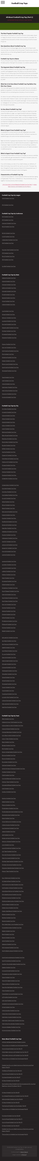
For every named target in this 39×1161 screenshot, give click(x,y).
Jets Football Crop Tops (7, 835)
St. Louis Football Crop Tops (8, 654)
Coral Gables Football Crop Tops (9, 495)
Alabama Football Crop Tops (9, 278)
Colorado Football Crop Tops (9, 291)
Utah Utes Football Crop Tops (9, 1000)
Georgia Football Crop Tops (8, 298)
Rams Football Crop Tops (8, 934)
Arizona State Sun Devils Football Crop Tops (12, 725)
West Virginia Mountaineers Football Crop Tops (13, 1024)
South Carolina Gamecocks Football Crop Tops (13, 957)
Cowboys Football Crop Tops (9, 792)
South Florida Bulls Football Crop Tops (11, 961)
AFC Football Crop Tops (7, 220)
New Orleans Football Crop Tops (10, 601)
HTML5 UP (24, 1154)
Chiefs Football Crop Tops (8, 775)
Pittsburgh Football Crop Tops (9, 624)
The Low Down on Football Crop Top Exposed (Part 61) (15, 1134)
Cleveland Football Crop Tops (9, 475)
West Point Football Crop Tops (9, 707)
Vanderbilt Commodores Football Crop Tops (12, 1004)
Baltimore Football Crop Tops (9, 432)
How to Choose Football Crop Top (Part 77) (12, 1119)
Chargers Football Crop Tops (9, 772)
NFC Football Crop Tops (7, 253)
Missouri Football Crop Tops (8, 344)
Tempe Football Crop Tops (8, 680)
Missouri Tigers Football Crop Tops (10, 871)
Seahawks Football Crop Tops (9, 944)
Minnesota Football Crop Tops (9, 334)
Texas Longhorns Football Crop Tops (10, 984)
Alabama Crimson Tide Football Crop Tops (12, 722)
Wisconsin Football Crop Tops (9, 394)
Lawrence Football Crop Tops (9, 561)
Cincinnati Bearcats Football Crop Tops (11, 778)
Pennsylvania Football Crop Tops (10, 364)
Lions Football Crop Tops (8, 845)
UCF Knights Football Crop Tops (9, 997)
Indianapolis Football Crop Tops (9, 538)
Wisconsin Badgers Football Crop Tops (11, 1027)
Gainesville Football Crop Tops (9, 525)
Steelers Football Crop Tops (8, 967)
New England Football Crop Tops (10, 598)
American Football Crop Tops (9, 223)
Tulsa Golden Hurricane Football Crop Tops (12, 994)
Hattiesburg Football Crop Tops (9, 531)
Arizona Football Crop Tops (8, 281)
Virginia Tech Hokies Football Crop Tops (11, 1014)
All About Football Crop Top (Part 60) (11, 1080)
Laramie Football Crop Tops (8, 555)
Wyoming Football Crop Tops (9, 397)
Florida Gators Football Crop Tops (10, 808)
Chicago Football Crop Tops (8, 465)
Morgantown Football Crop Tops (10, 588)
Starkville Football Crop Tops (9, 657)
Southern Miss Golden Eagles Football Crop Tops (13, 964)
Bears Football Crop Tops (8, 742)
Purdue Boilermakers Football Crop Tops (11, 927)
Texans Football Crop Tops (8, 977)
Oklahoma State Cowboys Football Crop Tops (13, 901)
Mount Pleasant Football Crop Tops (10, 591)
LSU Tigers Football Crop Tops (9, 851)
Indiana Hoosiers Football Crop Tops (10, 825)
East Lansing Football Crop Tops (9, 511)
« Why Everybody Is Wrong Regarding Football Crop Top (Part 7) (17, 184)
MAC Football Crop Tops (8, 243)
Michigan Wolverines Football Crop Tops (11, 864)
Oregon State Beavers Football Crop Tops (12, 911)
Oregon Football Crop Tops (8, 361)
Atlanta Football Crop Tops (8, 422)
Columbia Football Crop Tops (9, 488)
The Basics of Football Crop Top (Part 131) (12, 1070)
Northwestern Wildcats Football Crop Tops (12, 888)
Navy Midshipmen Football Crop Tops (11, 878)
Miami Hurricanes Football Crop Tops (11, 858)
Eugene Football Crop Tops (8, 515)
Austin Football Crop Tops (8, 429)
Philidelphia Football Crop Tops (9, 621)
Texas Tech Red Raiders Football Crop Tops (12, 987)
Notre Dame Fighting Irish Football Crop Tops (13, 891)
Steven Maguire (24, 1152)
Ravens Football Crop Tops (8, 937)
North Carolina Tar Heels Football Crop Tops (12, 884)
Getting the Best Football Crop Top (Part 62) (12, 1099)
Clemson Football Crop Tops (9, 472)
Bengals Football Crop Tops (8, 745)
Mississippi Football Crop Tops (9, 337)
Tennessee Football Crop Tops (9, 371)
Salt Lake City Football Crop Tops (10, 637)
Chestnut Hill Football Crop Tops (10, 462)
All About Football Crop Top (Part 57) (11, 1125)
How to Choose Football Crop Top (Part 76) (12, 1122)
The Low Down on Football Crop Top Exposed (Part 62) (15, 1109)
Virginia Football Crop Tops (8, 384)
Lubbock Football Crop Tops (9, 571)
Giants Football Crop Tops (8, 818)
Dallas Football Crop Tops (8, 501)
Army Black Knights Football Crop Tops (11, 735)
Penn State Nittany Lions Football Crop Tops (12, 924)
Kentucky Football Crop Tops (9, 317)
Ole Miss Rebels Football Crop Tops (10, 904)
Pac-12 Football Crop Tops (8, 256)
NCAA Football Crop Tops (8, 198)
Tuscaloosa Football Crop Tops (9, 694)
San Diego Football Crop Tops (9, 641)
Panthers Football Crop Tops (9, 917)
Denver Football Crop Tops (8, 505)
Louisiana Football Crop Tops (9, 321)
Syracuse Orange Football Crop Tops (11, 970)
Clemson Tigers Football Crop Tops (10, 782)
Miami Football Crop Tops (8, 578)
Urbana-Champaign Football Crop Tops (11, 700)
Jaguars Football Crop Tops (8, 831)
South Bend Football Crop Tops (9, 651)
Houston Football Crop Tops (9, 535)
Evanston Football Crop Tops (9, 518)
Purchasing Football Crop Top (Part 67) (11, 1077)
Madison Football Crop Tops (8, 574)
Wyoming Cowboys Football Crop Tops (11, 1030)
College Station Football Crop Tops (10, 485)
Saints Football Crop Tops (8, 941)
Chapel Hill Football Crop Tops (9, 455)
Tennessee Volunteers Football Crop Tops (12, 974)
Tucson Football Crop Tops (8, 687)
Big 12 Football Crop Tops (8, 226)
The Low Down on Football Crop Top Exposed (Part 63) (15, 1058)
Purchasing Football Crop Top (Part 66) (11, 1115)
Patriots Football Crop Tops (8, 921)
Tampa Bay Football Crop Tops (9, 674)
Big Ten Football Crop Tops (8, 233)
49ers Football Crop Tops (8, 719)
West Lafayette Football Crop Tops (10, 704)
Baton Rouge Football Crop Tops (10, 435)
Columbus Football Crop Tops (9, 492)
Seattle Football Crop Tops (8, 647)
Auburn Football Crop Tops (8, 425)
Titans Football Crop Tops (8, 990)
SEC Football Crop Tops (7, 259)
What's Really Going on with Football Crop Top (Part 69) (15, 1055)
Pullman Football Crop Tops (8, 627)
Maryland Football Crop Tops (9, 324)
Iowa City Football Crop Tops (9, 541)
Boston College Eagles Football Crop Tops (12, 752)
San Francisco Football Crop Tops (10, 644)
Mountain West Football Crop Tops (10, 250)
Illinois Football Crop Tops (8, 301)
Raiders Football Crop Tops (8, 931)
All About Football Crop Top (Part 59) (11, 1092)
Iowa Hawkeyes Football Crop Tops (10, 828)
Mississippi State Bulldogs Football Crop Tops (13, 868)
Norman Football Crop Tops (8, 607)
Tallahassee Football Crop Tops (9, 670)
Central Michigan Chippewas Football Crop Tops (13, 768)
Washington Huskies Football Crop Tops (11, 1017)
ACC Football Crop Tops (7, 216)
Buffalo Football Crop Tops (8, 448)
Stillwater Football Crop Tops (9, 664)
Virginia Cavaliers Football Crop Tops (10, 1010)
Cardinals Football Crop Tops (9, 765)
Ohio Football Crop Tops (8, 354)
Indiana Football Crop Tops (8, 304)
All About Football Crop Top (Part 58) (11, 1102)
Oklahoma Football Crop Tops (9, 357)
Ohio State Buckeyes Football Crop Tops (11, 894)
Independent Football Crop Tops (10, 240)
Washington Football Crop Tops (9, 387)
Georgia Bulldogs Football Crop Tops (11, 815)
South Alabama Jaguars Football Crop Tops (12, 951)
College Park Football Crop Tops (9, 478)
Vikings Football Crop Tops (8, 1007)
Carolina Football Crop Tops (8, 452)
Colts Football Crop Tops (8, 788)
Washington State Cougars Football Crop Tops (13, 1020)
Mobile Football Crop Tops (8, 584)
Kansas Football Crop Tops (8, 314)
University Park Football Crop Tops (10, 697)
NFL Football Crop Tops (7, 205)
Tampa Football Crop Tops (8, 677)
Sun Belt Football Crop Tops (9, 266)
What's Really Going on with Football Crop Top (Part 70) (15, 1052)
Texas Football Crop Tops (8, 377)
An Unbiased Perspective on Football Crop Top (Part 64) (15, 1096)
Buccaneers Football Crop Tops (9, 762)
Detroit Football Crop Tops (8, 508)
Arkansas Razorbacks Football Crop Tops (11, 732)
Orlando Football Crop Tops (8, 614)
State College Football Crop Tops (10, 661)
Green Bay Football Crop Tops (9, 528)
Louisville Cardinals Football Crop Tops (11, 848)
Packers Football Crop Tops (8, 914)
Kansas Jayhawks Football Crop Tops (11, 838)
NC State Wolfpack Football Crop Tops (11, 881)
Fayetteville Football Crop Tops (9, 521)
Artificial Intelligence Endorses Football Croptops (13, 1042)
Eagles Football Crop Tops (8, 801)
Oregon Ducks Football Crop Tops (10, 907)
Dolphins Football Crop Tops (9, 798)
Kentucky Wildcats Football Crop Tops (11, 841)
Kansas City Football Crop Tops (9, 548)
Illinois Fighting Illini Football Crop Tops (11, 821)
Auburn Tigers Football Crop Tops (10, 738)
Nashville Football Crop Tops (9, 594)
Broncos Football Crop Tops (8, 755)
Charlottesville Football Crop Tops (10, 458)
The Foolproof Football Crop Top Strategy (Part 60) (14, 1106)
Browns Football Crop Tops (8, 758)
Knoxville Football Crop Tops (9, 551)
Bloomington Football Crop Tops (10, 442)
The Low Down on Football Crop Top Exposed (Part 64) (15, 1045)
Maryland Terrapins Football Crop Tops (11, 855)
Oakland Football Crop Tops (8, 611)
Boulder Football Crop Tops (8, 445)
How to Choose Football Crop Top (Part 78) (12, 1074)
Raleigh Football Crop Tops (8, 631)
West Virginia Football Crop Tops (9, 390)
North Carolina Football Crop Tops (10, 351)
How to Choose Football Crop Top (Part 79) (12, 1048)
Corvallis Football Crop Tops (9, 498)
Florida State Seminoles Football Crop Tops (12, 811)
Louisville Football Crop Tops (9, 568)
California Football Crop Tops (9, 288)
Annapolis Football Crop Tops (9, 412)
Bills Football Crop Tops (7, 748)
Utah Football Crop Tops (8, 380)
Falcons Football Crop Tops (8, 805)
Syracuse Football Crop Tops (9, 667)
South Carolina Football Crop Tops (10, 367)
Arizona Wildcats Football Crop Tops (10, 729)
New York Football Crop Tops (9, 347)
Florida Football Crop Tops (8, 294)
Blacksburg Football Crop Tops (9, 438)
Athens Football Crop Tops (8, 419)
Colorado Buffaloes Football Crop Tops (11, 785)
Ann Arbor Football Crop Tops (9, 409)
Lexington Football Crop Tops (9, 564)
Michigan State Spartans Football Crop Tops (12, 861)
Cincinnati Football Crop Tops (9, 468)
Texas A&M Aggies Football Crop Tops (11, 980)
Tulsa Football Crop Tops (8, 690)
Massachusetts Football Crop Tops (10, 327)
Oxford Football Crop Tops (8, 617)
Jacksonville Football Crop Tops (9, 545)
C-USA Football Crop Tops (8, 236)
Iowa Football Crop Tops (8, 311)
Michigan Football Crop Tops (9, 331)
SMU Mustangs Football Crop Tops (10, 947)
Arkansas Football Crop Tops (9, 284)
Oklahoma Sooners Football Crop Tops (11, 898)
